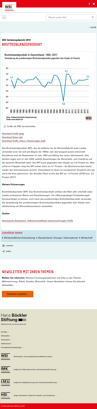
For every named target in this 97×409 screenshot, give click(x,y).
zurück (93, 27)
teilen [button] (6, 251)
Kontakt (4, 332)
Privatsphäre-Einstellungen (11, 347)
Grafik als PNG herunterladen (19, 126)
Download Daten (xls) (12, 137)
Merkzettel (5, 336)
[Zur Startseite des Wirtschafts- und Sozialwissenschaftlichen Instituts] (9, 9)
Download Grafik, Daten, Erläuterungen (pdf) (23, 141)
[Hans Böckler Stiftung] (14, 324)
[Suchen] (93, 17)
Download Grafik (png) (13, 133)
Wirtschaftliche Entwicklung (19, 237)
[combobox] (68, 17)
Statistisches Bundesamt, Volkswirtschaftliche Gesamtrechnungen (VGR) (37, 221)
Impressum (5, 340)
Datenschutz (6, 344)
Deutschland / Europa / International (58, 237)
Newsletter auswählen (17, 294)
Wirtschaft (86, 237)
